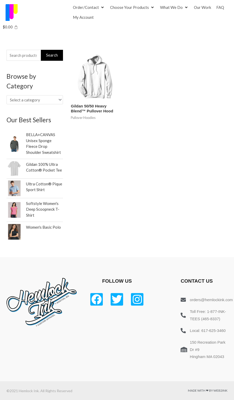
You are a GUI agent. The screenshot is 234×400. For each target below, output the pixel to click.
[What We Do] (174, 8)
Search (52, 55)
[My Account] (83, 17)
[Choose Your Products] (132, 8)
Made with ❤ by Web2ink (207, 390)
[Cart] (10, 27)
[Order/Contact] (88, 8)
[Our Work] (202, 8)
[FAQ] (220, 8)
